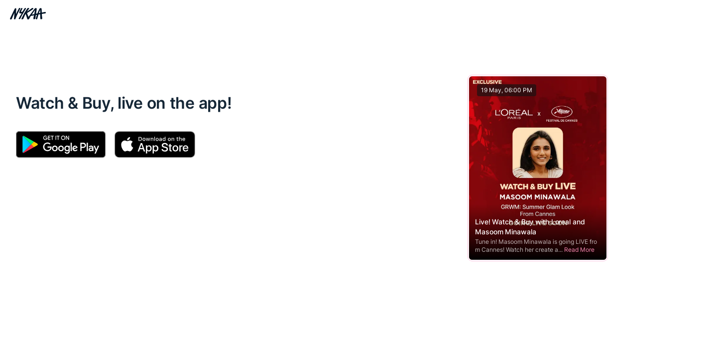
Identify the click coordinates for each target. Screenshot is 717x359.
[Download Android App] (61, 144)
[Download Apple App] (154, 144)
